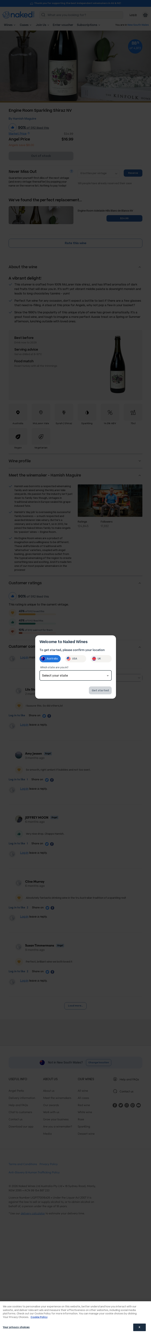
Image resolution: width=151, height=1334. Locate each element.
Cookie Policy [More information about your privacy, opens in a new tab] (39, 1317)
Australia (49, 659)
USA (71, 659)
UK (96, 659)
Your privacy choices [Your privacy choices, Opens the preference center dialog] (16, 1327)
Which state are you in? (54, 667)
